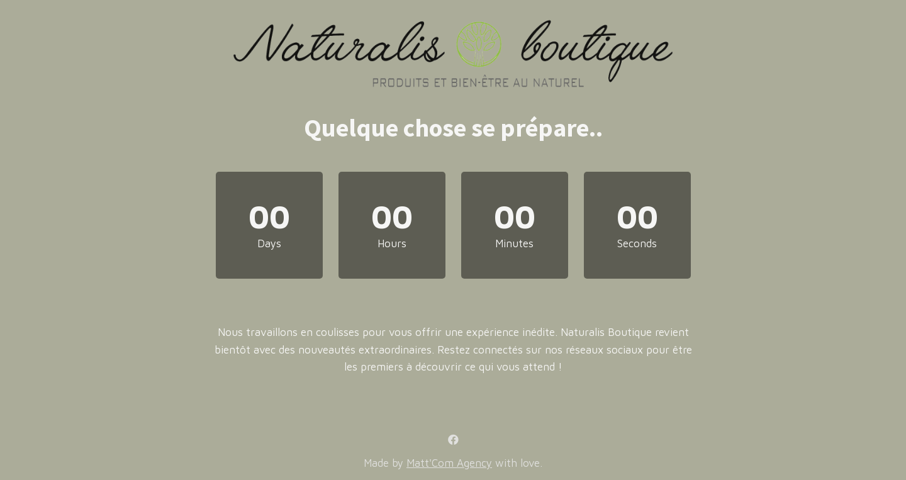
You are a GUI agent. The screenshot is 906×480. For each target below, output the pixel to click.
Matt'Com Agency (449, 463)
